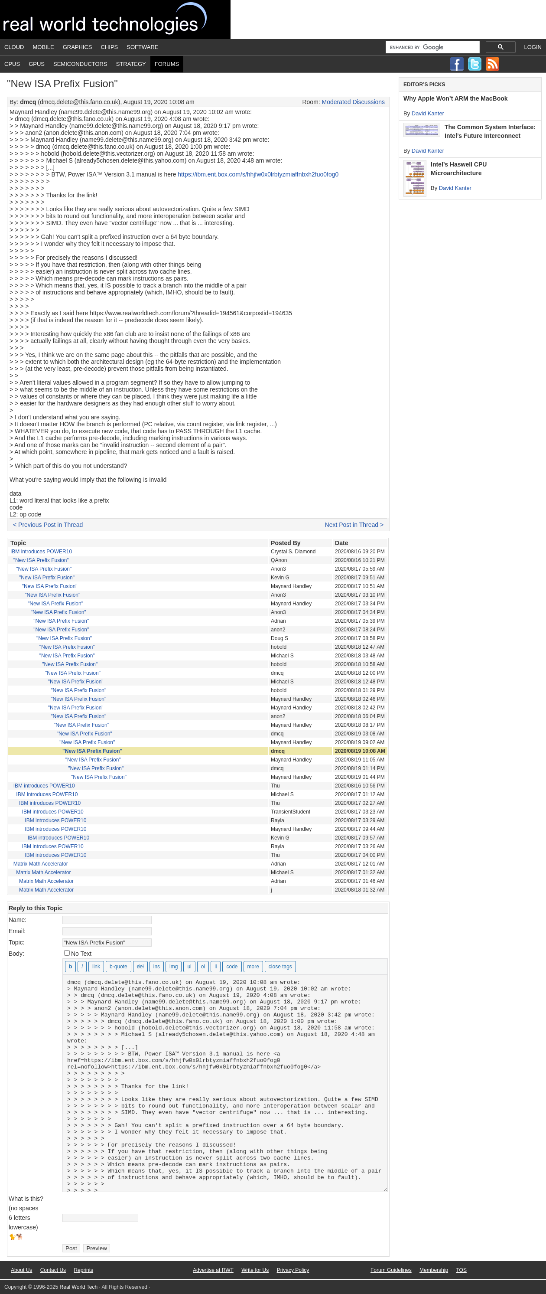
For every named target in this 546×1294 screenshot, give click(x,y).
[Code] (231, 966)
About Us (21, 1270)
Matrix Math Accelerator (40, 864)
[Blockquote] (118, 966)
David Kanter (428, 113)
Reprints (83, 1270)
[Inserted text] (157, 966)
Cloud (14, 47)
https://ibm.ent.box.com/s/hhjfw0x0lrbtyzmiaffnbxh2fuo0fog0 (258, 174)
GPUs (37, 64)
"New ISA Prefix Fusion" (41, 560)
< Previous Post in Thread (48, 524)
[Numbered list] (203, 966)
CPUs (12, 64)
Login (533, 47)
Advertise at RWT (213, 1270)
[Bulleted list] (189, 966)
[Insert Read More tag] (253, 966)
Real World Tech (115, 19)
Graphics (77, 47)
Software (142, 47)
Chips (109, 47)
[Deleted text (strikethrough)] (140, 966)
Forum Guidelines (391, 1270)
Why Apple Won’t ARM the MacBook (455, 98)
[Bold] (70, 966)
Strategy (131, 64)
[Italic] (82, 966)
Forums (167, 64)
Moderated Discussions (353, 101)
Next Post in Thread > (354, 524)
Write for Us (255, 1270)
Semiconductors (80, 64)
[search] (432, 47)
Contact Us (53, 1270)
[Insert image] (174, 966)
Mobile (43, 47)
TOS (461, 1270)
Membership (433, 1270)
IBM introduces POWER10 (41, 552)
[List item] (216, 966)
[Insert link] (96, 966)
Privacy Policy (293, 1270)
